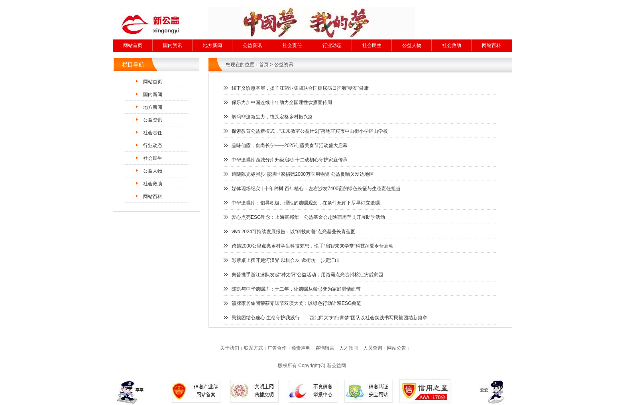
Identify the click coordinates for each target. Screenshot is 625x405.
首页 (264, 64)
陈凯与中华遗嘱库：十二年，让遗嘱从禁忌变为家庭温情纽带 (296, 289)
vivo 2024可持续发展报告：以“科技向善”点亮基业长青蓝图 (294, 231)
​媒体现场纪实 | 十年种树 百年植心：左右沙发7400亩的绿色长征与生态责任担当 (316, 188)
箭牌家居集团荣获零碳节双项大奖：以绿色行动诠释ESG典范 (296, 303)
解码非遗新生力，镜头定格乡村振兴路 (272, 117)
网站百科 (491, 45)
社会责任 (292, 45)
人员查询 (372, 348)
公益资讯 (252, 45)
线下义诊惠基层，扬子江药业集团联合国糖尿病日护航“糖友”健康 (300, 88)
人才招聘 (348, 348)
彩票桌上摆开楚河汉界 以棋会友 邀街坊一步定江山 (286, 260)
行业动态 (332, 45)
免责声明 (301, 348)
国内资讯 (172, 45)
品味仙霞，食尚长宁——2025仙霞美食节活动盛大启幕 (290, 145)
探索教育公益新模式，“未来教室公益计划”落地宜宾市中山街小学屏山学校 (310, 131)
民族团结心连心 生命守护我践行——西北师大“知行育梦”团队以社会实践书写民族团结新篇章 (329, 317)
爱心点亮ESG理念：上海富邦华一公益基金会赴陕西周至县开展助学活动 (308, 217)
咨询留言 (324, 348)
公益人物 (411, 45)
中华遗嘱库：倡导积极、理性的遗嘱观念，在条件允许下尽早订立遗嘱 (306, 203)
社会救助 (451, 45)
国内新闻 (152, 94)
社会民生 (371, 45)
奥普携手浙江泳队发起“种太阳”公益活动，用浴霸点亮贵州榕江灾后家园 (307, 274)
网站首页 (132, 45)
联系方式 (253, 348)
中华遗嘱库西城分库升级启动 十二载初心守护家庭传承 (290, 160)
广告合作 (277, 348)
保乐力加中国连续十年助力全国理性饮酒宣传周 (282, 102)
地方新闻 (212, 45)
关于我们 (229, 348)
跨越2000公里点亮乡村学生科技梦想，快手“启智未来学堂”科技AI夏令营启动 (312, 246)
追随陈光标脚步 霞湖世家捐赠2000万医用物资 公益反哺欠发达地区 (303, 174)
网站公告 (396, 348)
